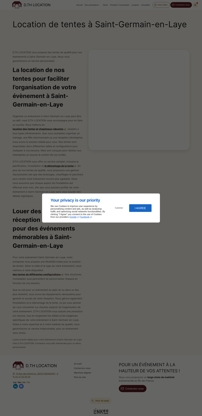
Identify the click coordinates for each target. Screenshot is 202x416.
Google (73, 217)
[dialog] (101, 208)
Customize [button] (119, 208)
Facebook (84, 217)
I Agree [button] (140, 208)
